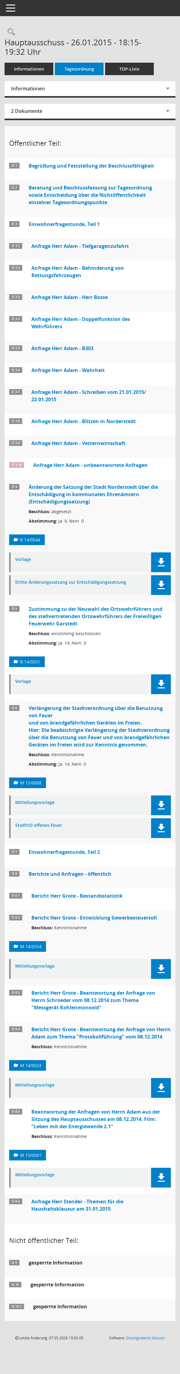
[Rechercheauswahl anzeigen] (10, 32)
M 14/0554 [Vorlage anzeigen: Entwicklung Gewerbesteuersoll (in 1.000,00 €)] (30, 946)
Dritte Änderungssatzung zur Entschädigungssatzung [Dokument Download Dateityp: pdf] (70, 582)
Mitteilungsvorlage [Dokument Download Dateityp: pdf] (35, 802)
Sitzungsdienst (145, 1338)
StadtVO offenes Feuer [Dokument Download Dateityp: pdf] (38, 825)
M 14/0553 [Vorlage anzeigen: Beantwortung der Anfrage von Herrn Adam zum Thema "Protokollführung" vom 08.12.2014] (30, 1065)
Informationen (29, 69)
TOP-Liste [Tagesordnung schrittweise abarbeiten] (129, 69)
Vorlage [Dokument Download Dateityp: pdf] (23, 559)
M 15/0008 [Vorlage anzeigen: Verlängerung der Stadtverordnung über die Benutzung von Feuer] (30, 783)
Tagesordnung (79, 69)
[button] (161, 562)
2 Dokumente (26, 111)
